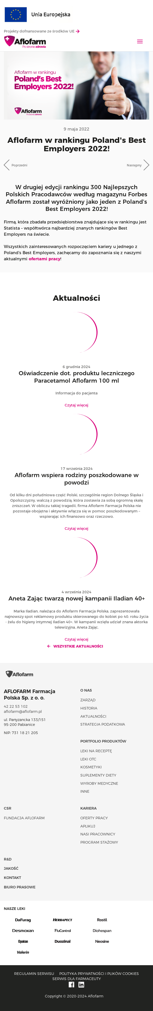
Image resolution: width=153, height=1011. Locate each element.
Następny (134, 165)
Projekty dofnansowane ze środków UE (42, 31)
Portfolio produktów (103, 741)
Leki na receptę (96, 751)
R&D (8, 859)
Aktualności (93, 716)
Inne (84, 791)
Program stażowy (99, 842)
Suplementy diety (98, 775)
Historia (88, 708)
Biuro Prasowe (19, 887)
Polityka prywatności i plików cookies (99, 973)
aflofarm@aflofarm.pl (23, 711)
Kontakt (12, 877)
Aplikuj (87, 826)
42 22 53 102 (16, 706)
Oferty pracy (94, 818)
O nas (86, 690)
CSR (7, 808)
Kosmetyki (91, 767)
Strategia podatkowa (102, 724)
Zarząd (87, 700)
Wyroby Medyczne (99, 783)
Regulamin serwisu (34, 973)
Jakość (11, 868)
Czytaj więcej (76, 405)
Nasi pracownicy (97, 834)
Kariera (88, 808)
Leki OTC (88, 759)
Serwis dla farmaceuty (76, 978)
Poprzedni (19, 165)
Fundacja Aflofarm (24, 818)
